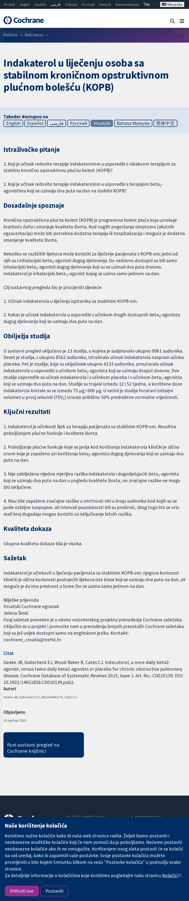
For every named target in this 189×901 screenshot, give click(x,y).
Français (71, 4)
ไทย (147, 4)
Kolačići (170, 875)
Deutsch (105, 4)
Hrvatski (9, 4)
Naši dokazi (34, 34)
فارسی (55, 4)
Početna (10, 34)
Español (40, 4)
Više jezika (172, 4)
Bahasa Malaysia (127, 4)
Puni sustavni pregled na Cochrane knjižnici (33, 748)
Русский (88, 4)
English (25, 4)
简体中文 (165, 123)
